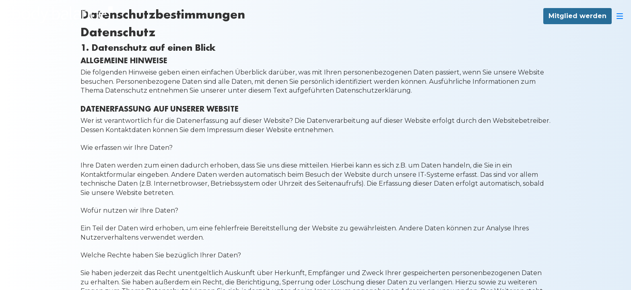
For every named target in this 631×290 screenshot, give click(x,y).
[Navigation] (620, 16)
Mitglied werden (577, 16)
